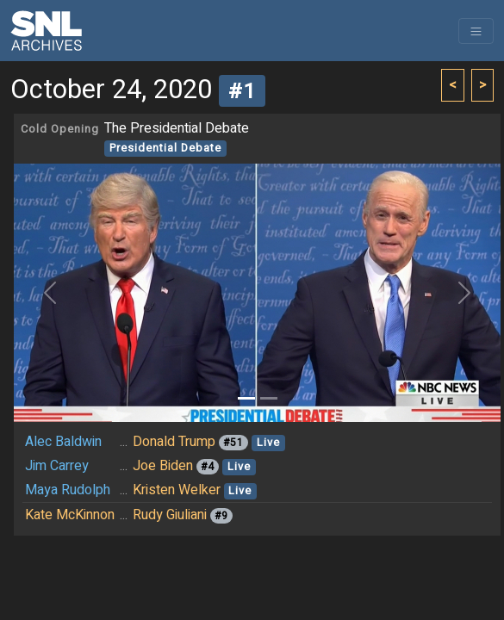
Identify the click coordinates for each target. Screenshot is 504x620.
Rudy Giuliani (170, 515)
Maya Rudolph (67, 490)
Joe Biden (163, 466)
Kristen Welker (177, 490)
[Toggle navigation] (476, 31)
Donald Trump (174, 441)
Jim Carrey (57, 466)
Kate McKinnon (70, 515)
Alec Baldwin (63, 441)
